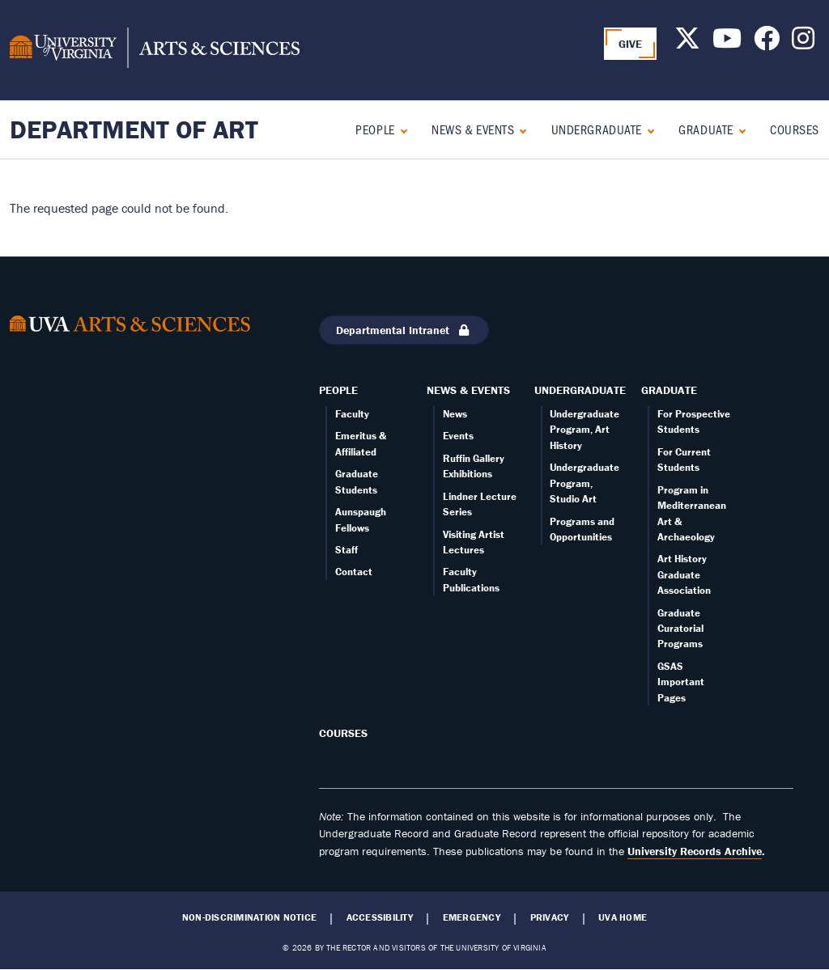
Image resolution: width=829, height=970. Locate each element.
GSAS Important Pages (680, 682)
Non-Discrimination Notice (249, 917)
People (374, 129)
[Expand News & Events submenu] (519, 129)
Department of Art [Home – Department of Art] (134, 129)
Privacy (549, 917)
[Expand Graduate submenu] (738, 129)
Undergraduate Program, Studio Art (584, 483)
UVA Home (622, 917)
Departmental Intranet (404, 330)
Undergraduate (596, 129)
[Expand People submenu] (400, 129)
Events (458, 436)
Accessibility (379, 917)
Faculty (352, 414)
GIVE (631, 43)
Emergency (471, 917)
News (455, 414)
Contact (353, 571)
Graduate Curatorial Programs (680, 628)
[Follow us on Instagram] (803, 43)
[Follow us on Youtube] (727, 43)
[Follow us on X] (687, 43)
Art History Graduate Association (684, 574)
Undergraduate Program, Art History (584, 429)
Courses (794, 129)
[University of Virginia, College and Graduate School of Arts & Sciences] (155, 50)
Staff (346, 550)
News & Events (473, 129)
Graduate (705, 129)
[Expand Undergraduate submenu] (647, 129)
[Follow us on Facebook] (767, 43)
